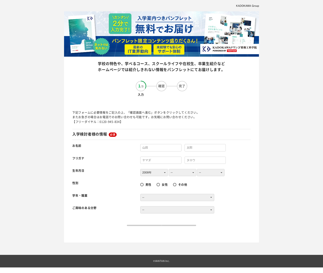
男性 (148, 184)
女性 (165, 184)
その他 (182, 184)
